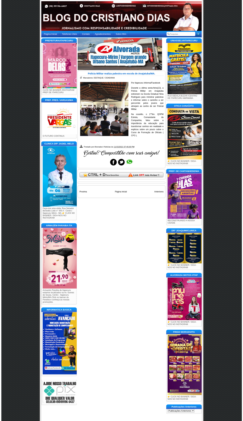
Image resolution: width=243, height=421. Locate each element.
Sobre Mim (121, 34)
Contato (86, 34)
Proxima (83, 192)
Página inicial (121, 192)
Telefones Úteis (69, 34)
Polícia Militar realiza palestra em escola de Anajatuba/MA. (121, 73)
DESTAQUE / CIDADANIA (104, 78)
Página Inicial (50, 34)
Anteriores (159, 192)
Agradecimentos (103, 34)
